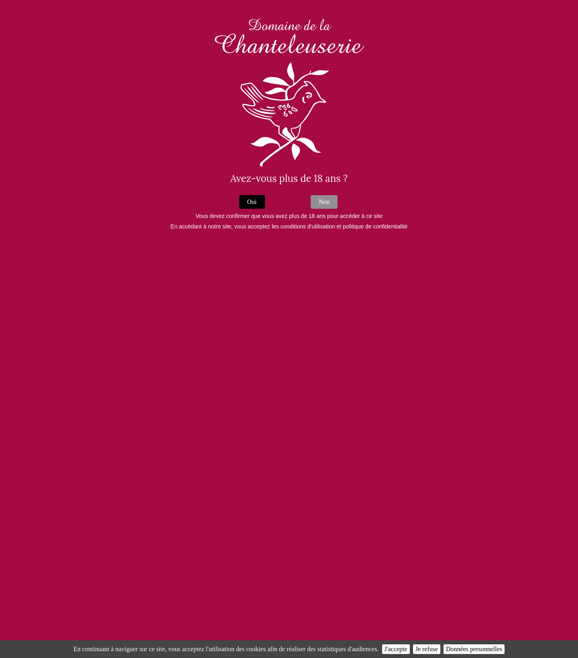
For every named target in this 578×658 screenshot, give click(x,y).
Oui (252, 201)
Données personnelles (474, 649)
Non (324, 201)
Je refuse (426, 649)
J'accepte (396, 649)
